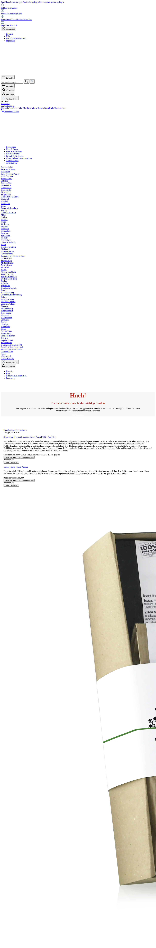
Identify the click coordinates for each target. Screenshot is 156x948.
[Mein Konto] (8, 94)
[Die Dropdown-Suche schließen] (32, 81)
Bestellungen (38, 108)
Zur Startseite (78, 415)
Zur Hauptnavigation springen (51, 2)
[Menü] (8, 77)
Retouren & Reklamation (16, 38)
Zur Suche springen (31, 2)
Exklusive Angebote (9, 8)
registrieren (9, 106)
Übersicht (5, 108)
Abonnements (59, 108)
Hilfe (8, 36)
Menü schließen (9, 99)
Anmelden (5, 104)
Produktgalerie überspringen (15, 430)
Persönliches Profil (17, 108)
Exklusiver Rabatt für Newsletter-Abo (16, 19)
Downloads (49, 108)
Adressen (29, 108)
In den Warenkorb (11, 462)
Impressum (10, 41)
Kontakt (9, 34)
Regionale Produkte (9, 25)
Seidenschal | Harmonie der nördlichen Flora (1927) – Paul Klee (30, 437)
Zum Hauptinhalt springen (12, 2)
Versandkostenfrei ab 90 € (11, 14)
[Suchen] (26, 81)
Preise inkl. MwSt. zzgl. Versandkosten (19, 457)
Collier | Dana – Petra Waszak (16, 467)
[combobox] (12, 82)
